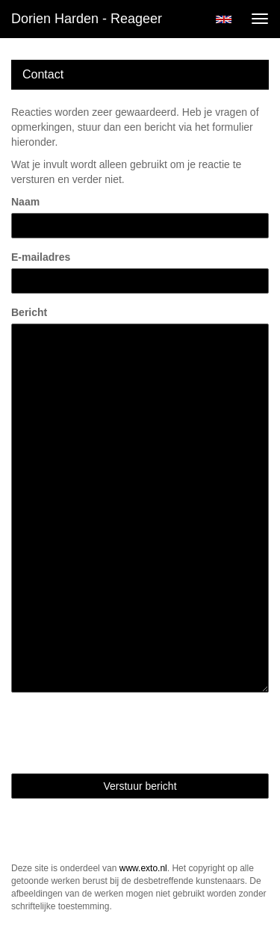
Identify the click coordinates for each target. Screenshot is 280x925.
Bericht (29, 312)
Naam (25, 202)
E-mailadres (40, 257)
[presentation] (124, 733)
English (223, 19)
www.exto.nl (143, 868)
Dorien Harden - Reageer (86, 18)
